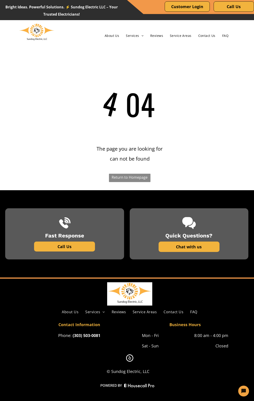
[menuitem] (111, 36)
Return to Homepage (130, 177)
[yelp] (129, 358)
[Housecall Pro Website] (139, 386)
